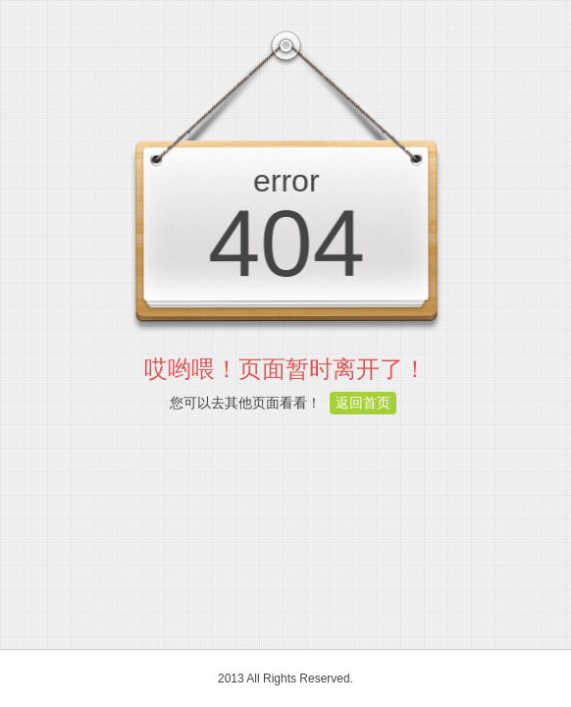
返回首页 (363, 402)
